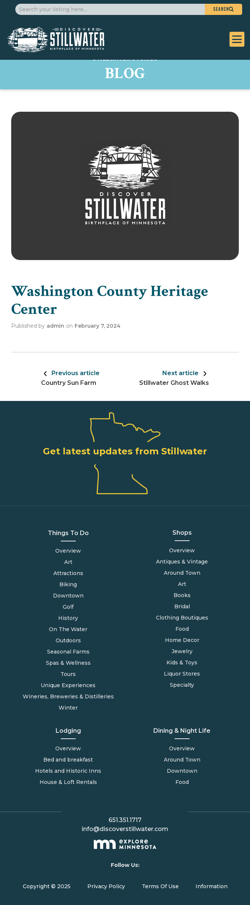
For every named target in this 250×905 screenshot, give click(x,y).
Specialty (182, 685)
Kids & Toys (181, 662)
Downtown (68, 595)
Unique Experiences (68, 685)
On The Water (68, 629)
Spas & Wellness (68, 663)
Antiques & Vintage (182, 561)
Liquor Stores (182, 673)
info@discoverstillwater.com (125, 829)
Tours (68, 674)
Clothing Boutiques (182, 617)
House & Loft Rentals (68, 782)
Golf (68, 606)
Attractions (68, 573)
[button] (223, 9)
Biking (68, 584)
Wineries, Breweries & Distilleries (68, 696)
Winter (68, 707)
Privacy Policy (106, 886)
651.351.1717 (125, 820)
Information (212, 886)
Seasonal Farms (68, 651)
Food (182, 782)
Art (68, 562)
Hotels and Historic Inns (68, 770)
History (68, 618)
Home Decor (182, 640)
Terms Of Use (160, 886)
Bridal (182, 606)
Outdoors (68, 640)
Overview (68, 550)
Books (182, 595)
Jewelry (182, 651)
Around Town (182, 759)
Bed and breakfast (68, 759)
